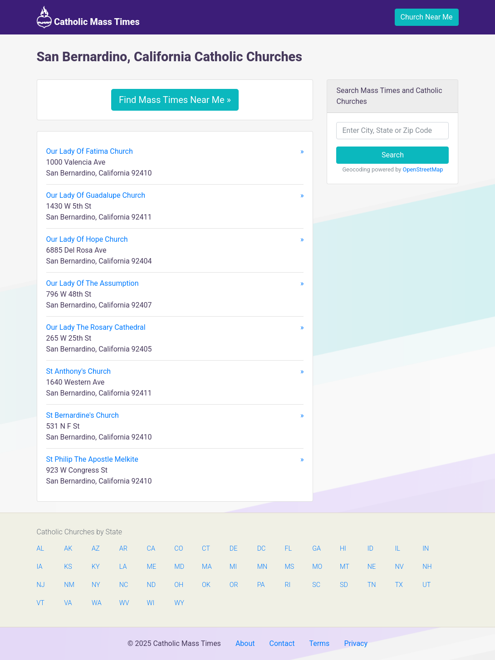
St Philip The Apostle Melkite (175, 459)
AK (68, 548)
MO (316, 567)
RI (287, 585)
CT (206, 548)
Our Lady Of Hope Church (175, 239)
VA (68, 603)
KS (68, 567)
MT (344, 567)
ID (370, 548)
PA (261, 585)
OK (206, 585)
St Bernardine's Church (175, 415)
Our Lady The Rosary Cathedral (175, 327)
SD (344, 585)
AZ (96, 548)
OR (234, 585)
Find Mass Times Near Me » (175, 99)
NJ (41, 585)
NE (372, 567)
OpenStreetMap (423, 169)
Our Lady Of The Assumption (175, 283)
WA (96, 603)
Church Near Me (427, 17)
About (245, 643)
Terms (319, 643)
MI (233, 567)
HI (343, 548)
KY (96, 567)
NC (123, 585)
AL (40, 548)
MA (206, 567)
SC (316, 585)
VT (40, 603)
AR (123, 548)
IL (397, 548)
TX (398, 585)
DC (261, 548)
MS (289, 567)
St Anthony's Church (175, 371)
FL (288, 548)
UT (426, 585)
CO (178, 548)
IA (40, 567)
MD (178, 567)
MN (261, 567)
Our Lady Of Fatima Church (175, 151)
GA (316, 548)
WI (151, 603)
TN (372, 585)
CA (151, 548)
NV (399, 567)
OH (178, 585)
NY (96, 585)
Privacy (356, 643)
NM (68, 585)
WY (178, 603)
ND (151, 585)
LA (123, 567)
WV (123, 603)
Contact (281, 643)
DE (234, 548)
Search (393, 155)
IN (425, 548)
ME (151, 567)
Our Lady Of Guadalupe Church (175, 195)
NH (426, 567)
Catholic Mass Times (88, 17)
